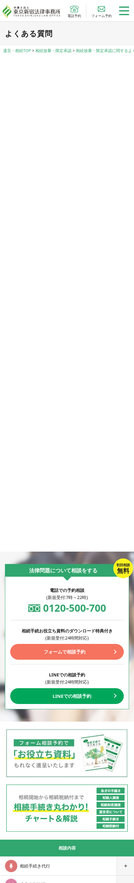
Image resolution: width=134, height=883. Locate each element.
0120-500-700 (74, 607)
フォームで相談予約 (64, 652)
